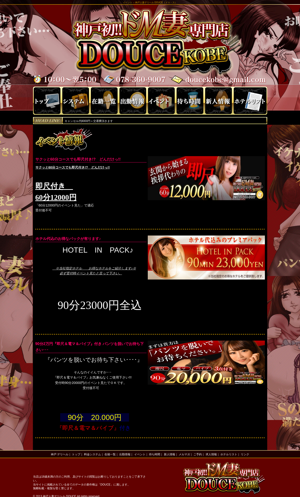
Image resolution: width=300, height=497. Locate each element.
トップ (76, 454)
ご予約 (197, 454)
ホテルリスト (228, 454)
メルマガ (184, 454)
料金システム (92, 454)
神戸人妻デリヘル (144, 2)
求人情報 (211, 454)
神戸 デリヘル (59, 454)
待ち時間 (154, 454)
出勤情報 (124, 454)
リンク (245, 454)
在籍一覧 (110, 454)
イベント (139, 454)
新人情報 (169, 454)
